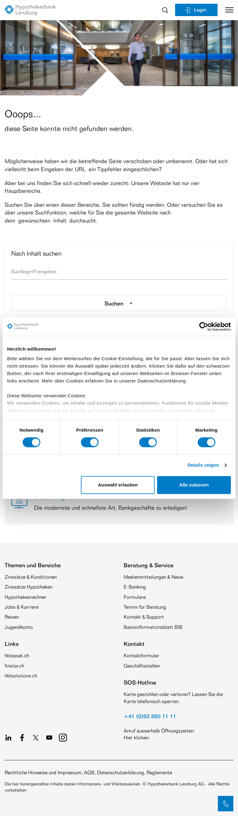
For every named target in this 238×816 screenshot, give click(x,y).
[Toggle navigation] (227, 9)
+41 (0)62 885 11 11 (150, 716)
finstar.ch (14, 666)
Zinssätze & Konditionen (31, 577)
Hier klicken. (137, 737)
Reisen (12, 617)
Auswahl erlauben (118, 484)
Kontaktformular (141, 655)
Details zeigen (203, 465)
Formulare (135, 597)
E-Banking (135, 587)
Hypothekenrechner (25, 597)
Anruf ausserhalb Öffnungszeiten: (159, 731)
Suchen (119, 303)
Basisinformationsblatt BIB (153, 627)
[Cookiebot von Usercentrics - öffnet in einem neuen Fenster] (204, 326)
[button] (225, 803)
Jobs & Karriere (21, 607)
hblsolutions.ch (21, 676)
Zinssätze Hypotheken (28, 587)
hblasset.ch (17, 655)
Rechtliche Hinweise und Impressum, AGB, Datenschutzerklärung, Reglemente (88, 772)
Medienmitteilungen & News (153, 577)
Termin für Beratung (145, 607)
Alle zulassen (194, 484)
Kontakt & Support (144, 617)
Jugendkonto (19, 627)
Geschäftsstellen (142, 666)
